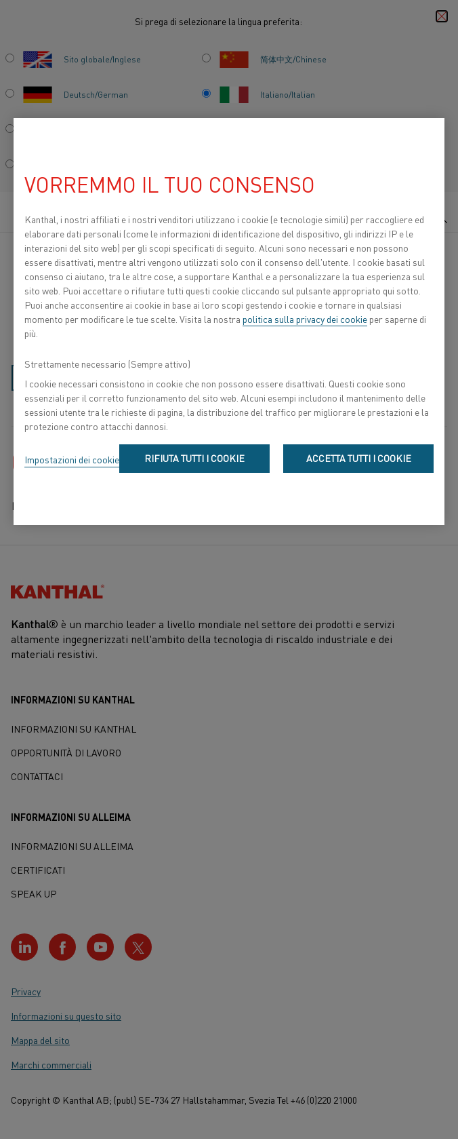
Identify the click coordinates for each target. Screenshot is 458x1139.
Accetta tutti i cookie (358, 458)
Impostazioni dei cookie (71, 459)
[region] (229, 321)
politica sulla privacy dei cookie (305, 319)
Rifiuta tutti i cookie (194, 458)
